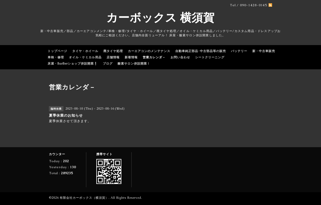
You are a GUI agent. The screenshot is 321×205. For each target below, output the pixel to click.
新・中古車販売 (263, 51)
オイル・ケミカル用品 (85, 57)
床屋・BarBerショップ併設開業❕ (73, 64)
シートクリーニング (209, 57)
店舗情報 (113, 57)
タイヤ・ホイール (85, 51)
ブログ (108, 64)
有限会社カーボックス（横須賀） (84, 198)
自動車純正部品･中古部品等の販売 (200, 51)
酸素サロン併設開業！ (134, 64)
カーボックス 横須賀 (160, 17)
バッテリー (239, 51)
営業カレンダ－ (154, 57)
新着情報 (131, 57)
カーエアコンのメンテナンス (149, 51)
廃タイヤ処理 (113, 51)
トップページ (57, 51)
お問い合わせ (180, 57)
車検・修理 (56, 57)
